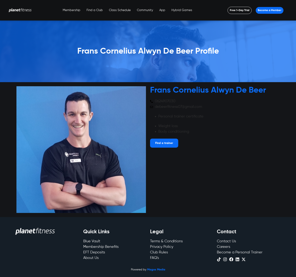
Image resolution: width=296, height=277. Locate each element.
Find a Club (95, 10)
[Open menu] (240, 10)
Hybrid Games (181, 10)
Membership (71, 10)
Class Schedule (120, 10)
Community (145, 10)
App (162, 10)
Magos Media (156, 269)
